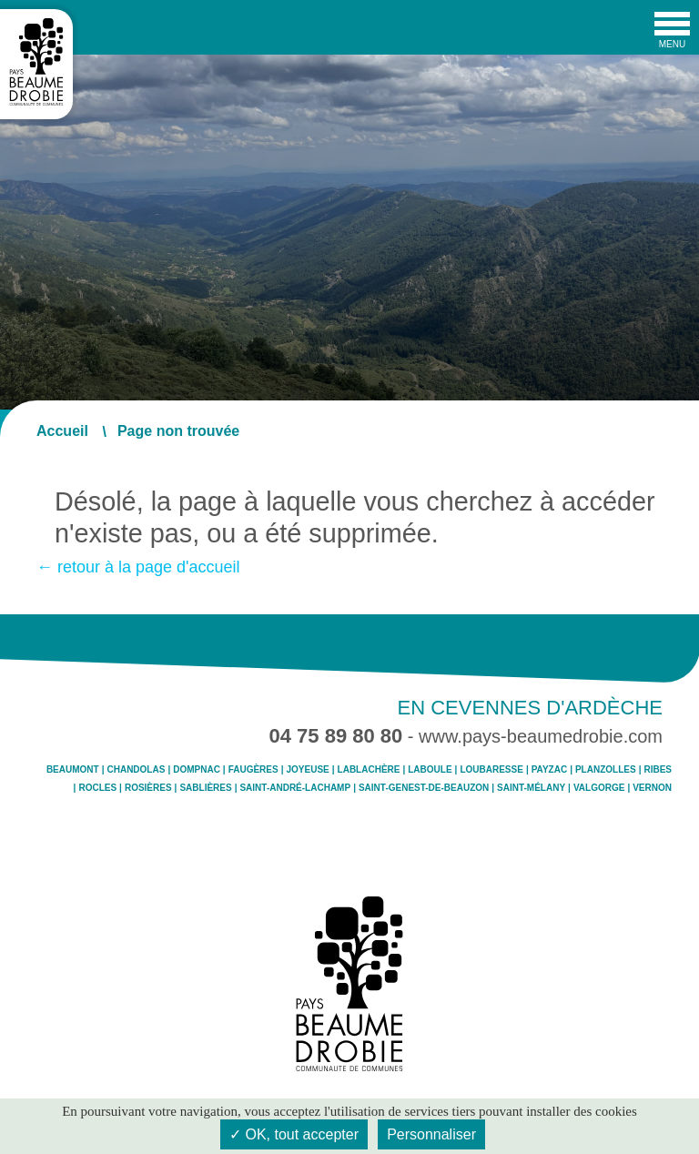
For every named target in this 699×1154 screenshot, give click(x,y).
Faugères (253, 769)
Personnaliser (431, 1134)
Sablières (205, 788)
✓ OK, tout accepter (294, 1134)
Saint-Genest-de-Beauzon (424, 788)
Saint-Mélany (531, 788)
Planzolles (605, 769)
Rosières (148, 788)
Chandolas (135, 769)
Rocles (97, 788)
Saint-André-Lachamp (294, 788)
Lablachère (369, 769)
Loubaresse (491, 769)
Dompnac (196, 769)
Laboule (429, 769)
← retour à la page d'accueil (138, 567)
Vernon (652, 788)
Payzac (549, 769)
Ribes (657, 769)
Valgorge (598, 788)
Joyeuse (308, 769)
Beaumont (72, 769)
